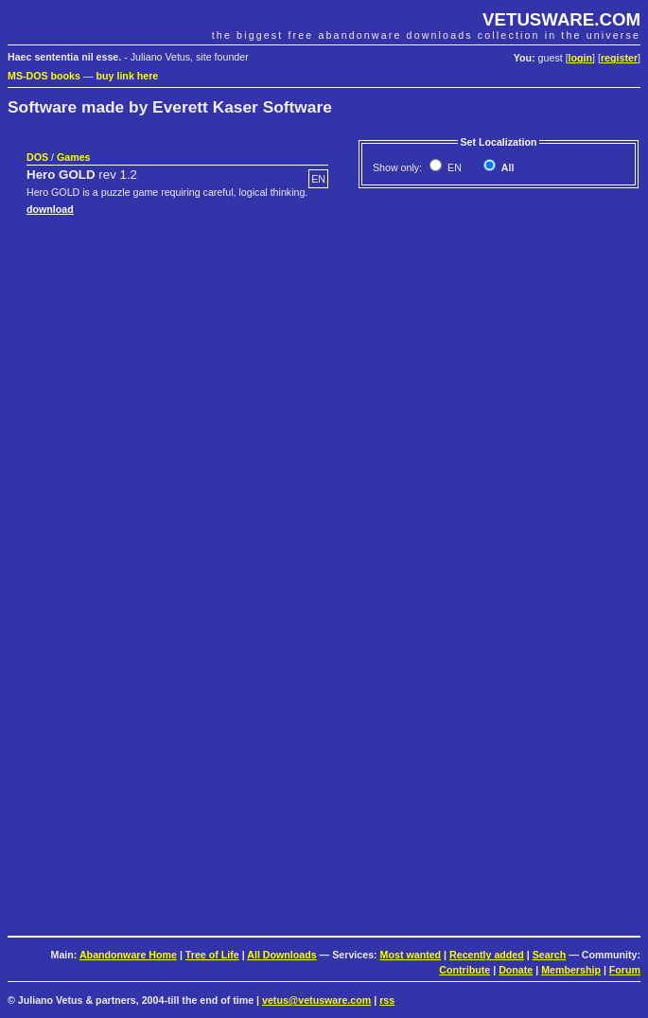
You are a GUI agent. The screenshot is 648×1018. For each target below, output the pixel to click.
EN (453, 167)
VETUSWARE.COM (561, 19)
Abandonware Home (128, 954)
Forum (624, 969)
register (619, 57)
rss (386, 1000)
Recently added (486, 954)
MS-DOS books (44, 75)
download (50, 209)
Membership (571, 969)
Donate (516, 969)
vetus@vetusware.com (316, 1000)
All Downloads (281, 954)
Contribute (464, 969)
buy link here (127, 75)
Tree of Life (212, 954)
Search (550, 954)
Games (74, 157)
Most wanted (411, 954)
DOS (37, 157)
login (580, 57)
